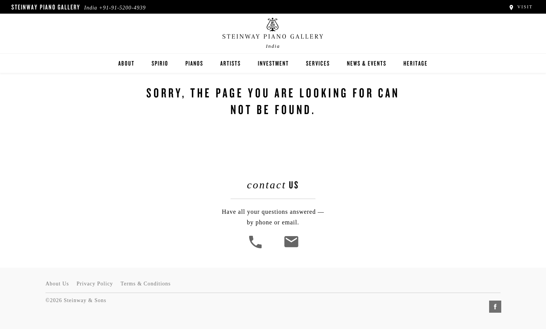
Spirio (160, 63)
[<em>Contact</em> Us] (291, 247)
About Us (57, 284)
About (126, 63)
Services (318, 63)
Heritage (415, 63)
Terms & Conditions (146, 284)
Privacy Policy (95, 284)
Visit (520, 6)
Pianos (194, 63)
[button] (256, 247)
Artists (230, 63)
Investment (273, 63)
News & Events (366, 63)
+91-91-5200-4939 (122, 8)
